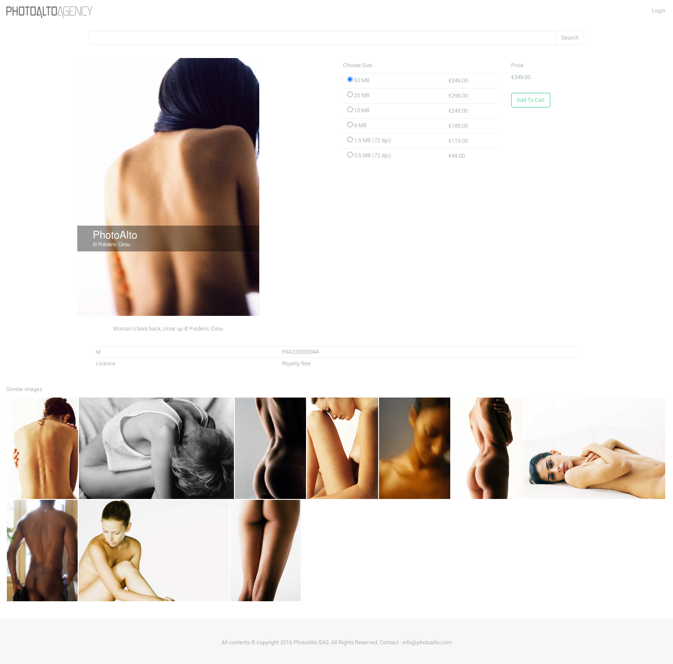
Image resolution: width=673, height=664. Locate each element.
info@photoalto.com (427, 642)
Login (658, 11)
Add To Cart (531, 100)
